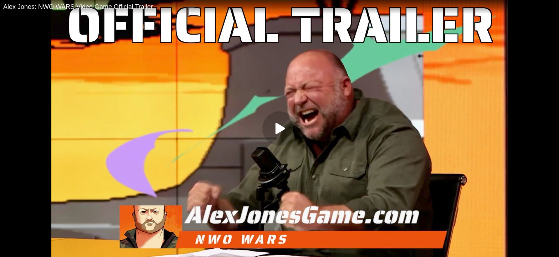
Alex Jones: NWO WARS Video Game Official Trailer (78, 6)
